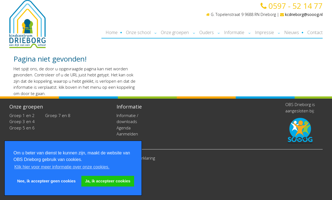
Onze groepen (175, 32)
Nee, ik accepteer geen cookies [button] (46, 181)
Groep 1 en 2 (22, 115)
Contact (315, 32)
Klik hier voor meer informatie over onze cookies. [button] (61, 167)
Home (112, 32)
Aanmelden (127, 134)
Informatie (234, 32)
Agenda (124, 127)
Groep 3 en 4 (22, 121)
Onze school (138, 32)
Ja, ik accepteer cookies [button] (108, 181)
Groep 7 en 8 (57, 115)
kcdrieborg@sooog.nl (301, 14)
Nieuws (291, 32)
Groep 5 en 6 (22, 127)
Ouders (206, 32)
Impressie (264, 32)
